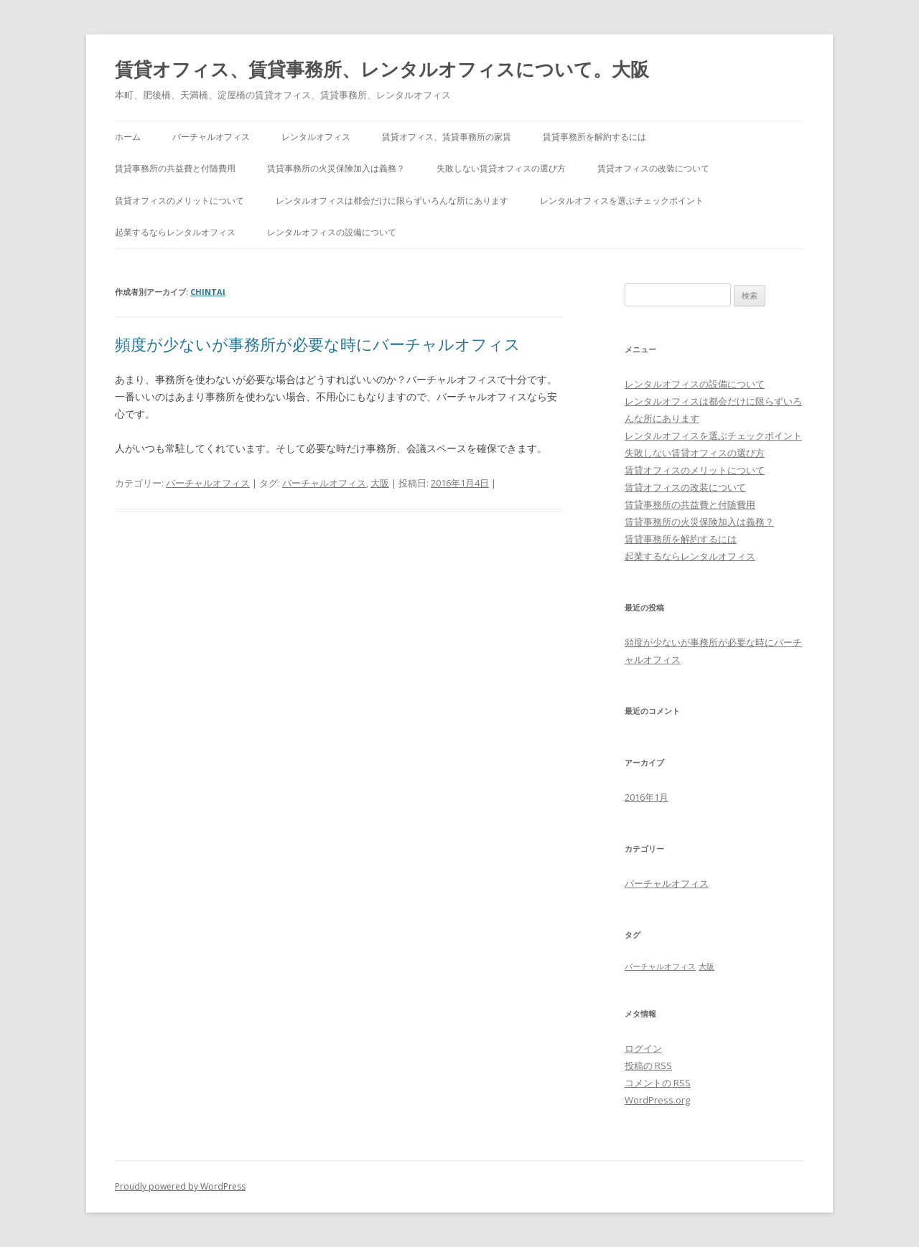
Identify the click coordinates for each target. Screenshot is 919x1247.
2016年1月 (646, 797)
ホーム (128, 137)
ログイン (643, 1048)
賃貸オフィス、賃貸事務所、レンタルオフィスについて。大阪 (382, 69)
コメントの (658, 1082)
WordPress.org (657, 1099)
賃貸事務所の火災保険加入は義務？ (336, 168)
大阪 (379, 482)
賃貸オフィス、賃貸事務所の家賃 (446, 137)
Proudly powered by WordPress (180, 1186)
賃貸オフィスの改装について (653, 168)
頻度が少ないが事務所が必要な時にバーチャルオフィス (318, 343)
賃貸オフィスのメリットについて (179, 200)
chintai (207, 291)
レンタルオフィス (315, 137)
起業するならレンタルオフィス (175, 232)
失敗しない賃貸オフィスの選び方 (501, 168)
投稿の (648, 1065)
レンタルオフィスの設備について (331, 232)
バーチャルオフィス (211, 137)
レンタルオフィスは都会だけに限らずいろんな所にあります (392, 200)
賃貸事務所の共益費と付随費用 (175, 168)
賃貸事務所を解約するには (594, 137)
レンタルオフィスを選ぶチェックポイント (622, 200)
